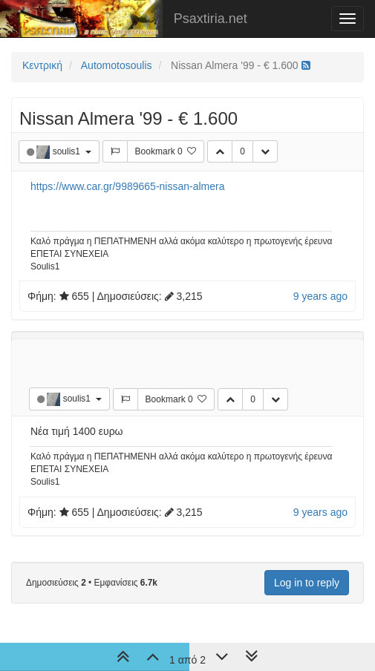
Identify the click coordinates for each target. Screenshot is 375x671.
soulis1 (68, 151)
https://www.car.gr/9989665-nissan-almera (127, 186)
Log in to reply (306, 583)
